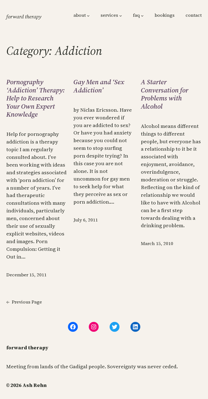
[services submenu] (120, 15)
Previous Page (24, 302)
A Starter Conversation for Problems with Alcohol (164, 94)
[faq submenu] (142, 15)
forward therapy (23, 16)
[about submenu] (88, 15)
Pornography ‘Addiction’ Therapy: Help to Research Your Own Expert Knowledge (35, 98)
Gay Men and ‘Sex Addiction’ (98, 86)
